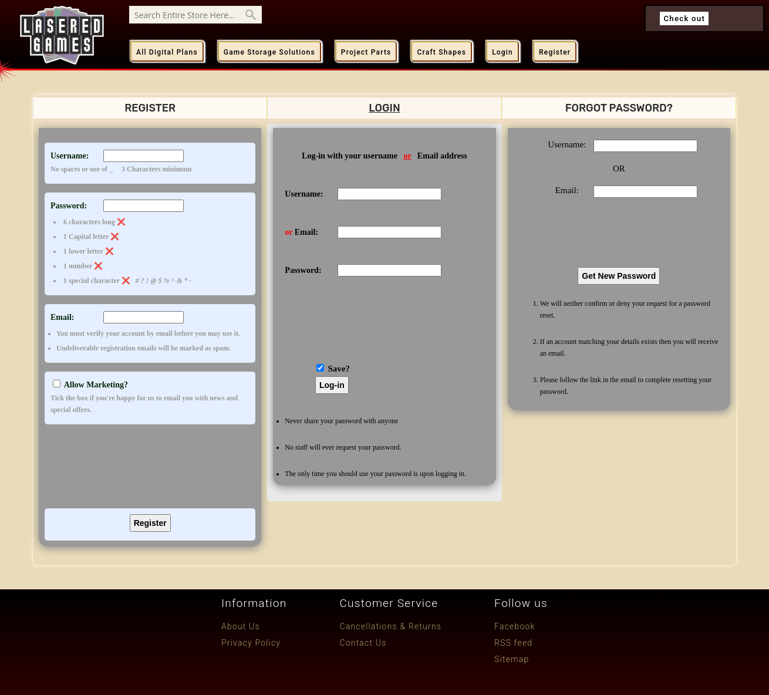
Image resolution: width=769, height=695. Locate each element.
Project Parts (366, 52)
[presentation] (149, 465)
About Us (240, 626)
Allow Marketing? (149, 398)
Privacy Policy (251, 642)
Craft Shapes (441, 52)
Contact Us (362, 642)
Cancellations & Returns (390, 626)
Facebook (514, 626)
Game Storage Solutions (269, 52)
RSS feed (513, 642)
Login (502, 52)
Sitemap (511, 659)
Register (555, 52)
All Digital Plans (167, 52)
